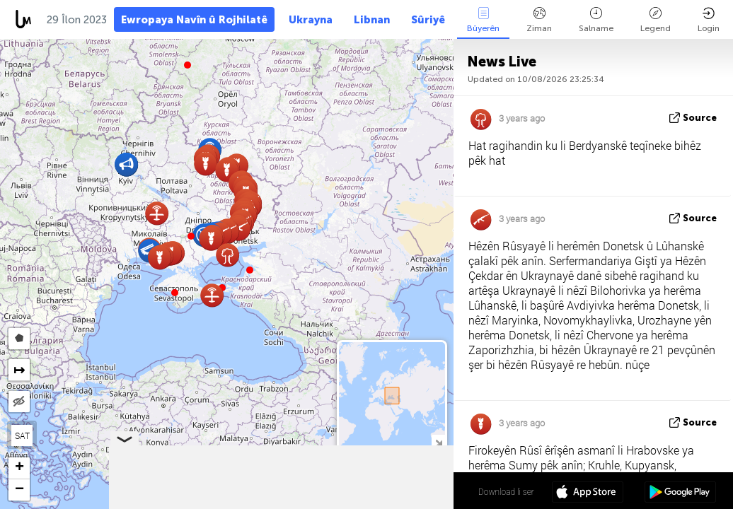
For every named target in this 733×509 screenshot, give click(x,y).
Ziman (539, 20)
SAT (22, 435)
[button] (191, 236)
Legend (655, 20)
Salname (596, 20)
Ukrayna (311, 19)
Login (709, 20)
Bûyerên (483, 20)
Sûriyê (428, 19)
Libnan (372, 19)
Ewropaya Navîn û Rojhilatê (194, 19)
